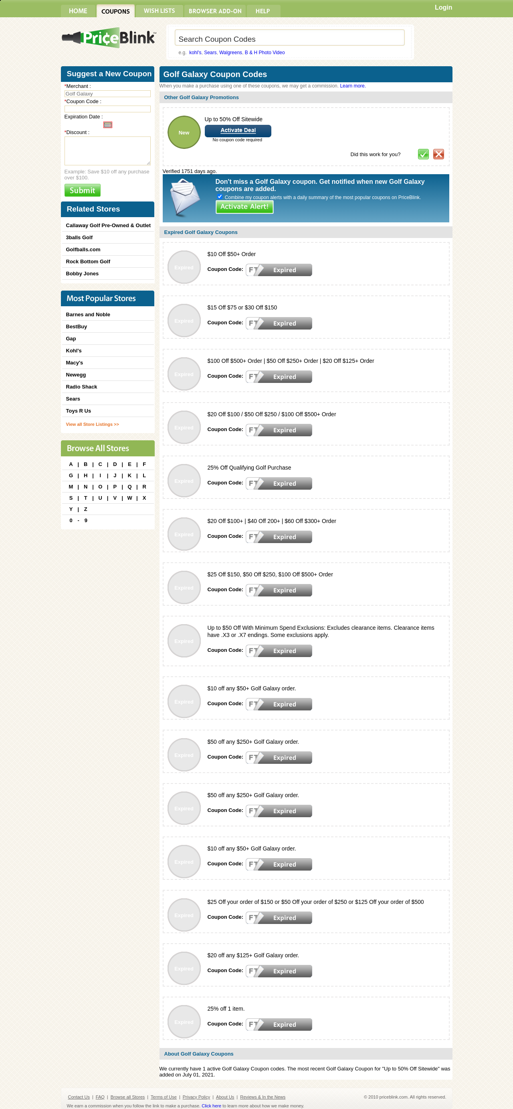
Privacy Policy (196, 1097)
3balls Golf (79, 237)
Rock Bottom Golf (88, 261)
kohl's (195, 52)
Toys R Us (78, 411)
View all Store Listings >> (92, 424)
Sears (210, 52)
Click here (211, 1105)
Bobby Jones (82, 274)
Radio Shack (81, 387)
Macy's (74, 363)
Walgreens (230, 52)
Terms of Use (164, 1097)
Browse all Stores (128, 1097)
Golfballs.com (83, 249)
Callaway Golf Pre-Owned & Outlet (108, 225)
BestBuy (76, 327)
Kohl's (74, 351)
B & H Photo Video (265, 52)
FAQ (100, 1097)
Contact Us (79, 1097)
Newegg (76, 375)
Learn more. (353, 86)
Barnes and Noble (88, 314)
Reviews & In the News (262, 1097)
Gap (71, 339)
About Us (225, 1097)
